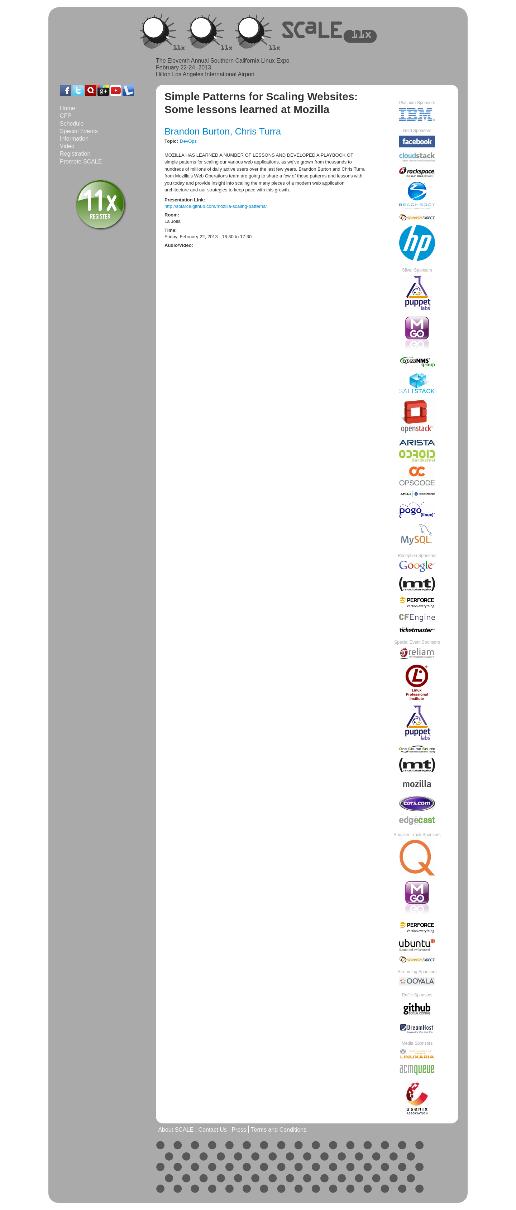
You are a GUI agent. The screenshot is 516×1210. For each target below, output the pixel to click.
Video (67, 146)
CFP (65, 116)
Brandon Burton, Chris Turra (222, 131)
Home (67, 108)
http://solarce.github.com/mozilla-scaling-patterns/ (215, 206)
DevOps (188, 141)
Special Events (79, 131)
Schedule (72, 124)
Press (238, 1130)
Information (74, 139)
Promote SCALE (81, 161)
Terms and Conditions (278, 1130)
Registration (75, 154)
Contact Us (213, 1130)
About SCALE (176, 1130)
